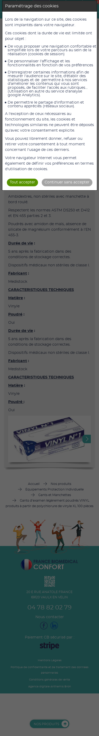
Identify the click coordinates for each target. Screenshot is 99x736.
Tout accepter (22, 182)
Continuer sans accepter (67, 182)
